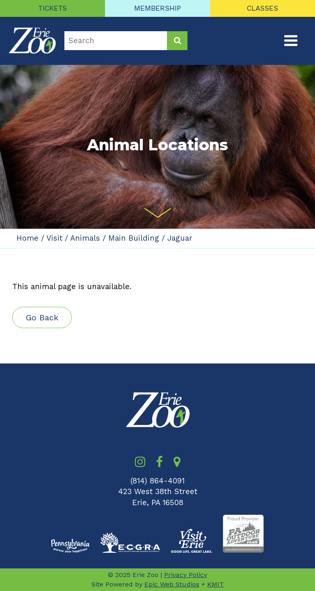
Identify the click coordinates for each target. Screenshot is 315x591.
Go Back (42, 317)
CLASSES (262, 8)
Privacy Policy (185, 575)
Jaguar (179, 238)
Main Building (133, 238)
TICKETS (52, 8)
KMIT (215, 584)
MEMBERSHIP (157, 8)
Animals (85, 238)
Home (27, 238)
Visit (54, 238)
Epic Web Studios (171, 584)
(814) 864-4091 (157, 480)
